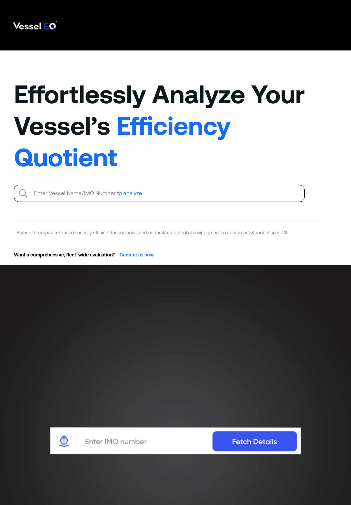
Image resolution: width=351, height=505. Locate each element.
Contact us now (137, 254)
